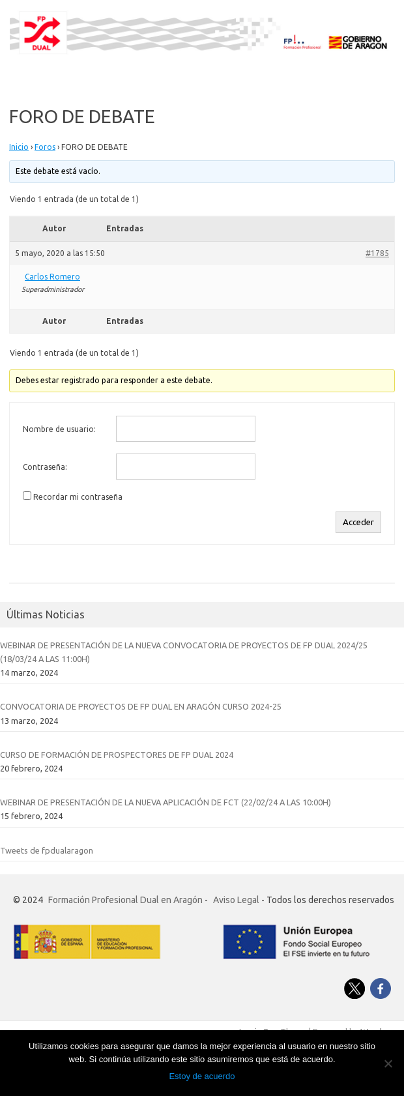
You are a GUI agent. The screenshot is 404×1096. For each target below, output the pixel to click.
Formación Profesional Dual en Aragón (125, 900)
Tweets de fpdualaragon (46, 850)
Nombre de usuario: (59, 429)
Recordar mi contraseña (78, 497)
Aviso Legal (236, 900)
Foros (45, 147)
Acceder (358, 522)
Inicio (19, 147)
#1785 (377, 253)
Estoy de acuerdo (202, 1076)
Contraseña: (45, 467)
